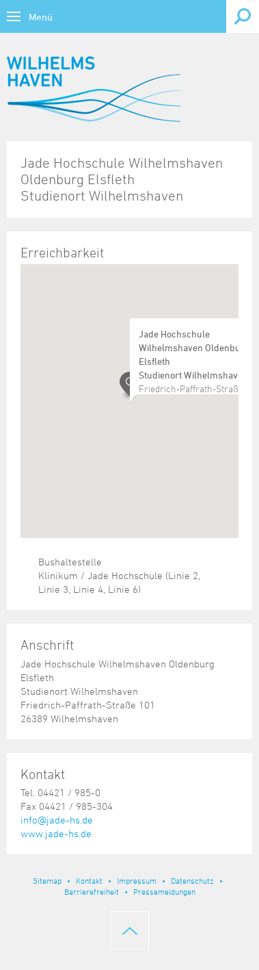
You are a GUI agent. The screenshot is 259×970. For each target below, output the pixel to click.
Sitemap (47, 880)
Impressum (136, 880)
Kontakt (89, 880)
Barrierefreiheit (91, 891)
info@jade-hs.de (57, 820)
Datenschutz (192, 880)
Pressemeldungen (164, 891)
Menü (41, 17)
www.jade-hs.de (56, 833)
